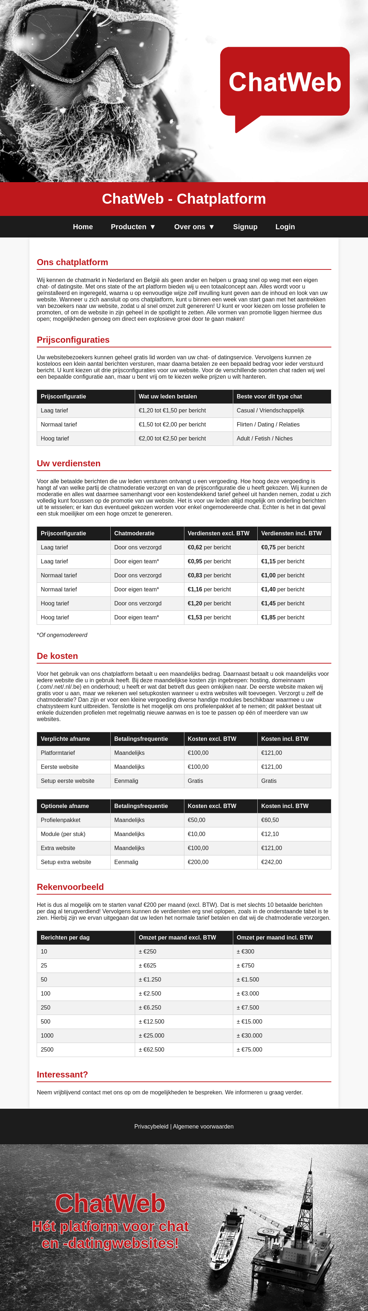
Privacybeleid (151, 1126)
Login (285, 227)
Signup (245, 227)
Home (83, 227)
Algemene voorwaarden (203, 1126)
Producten (133, 227)
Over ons (194, 227)
